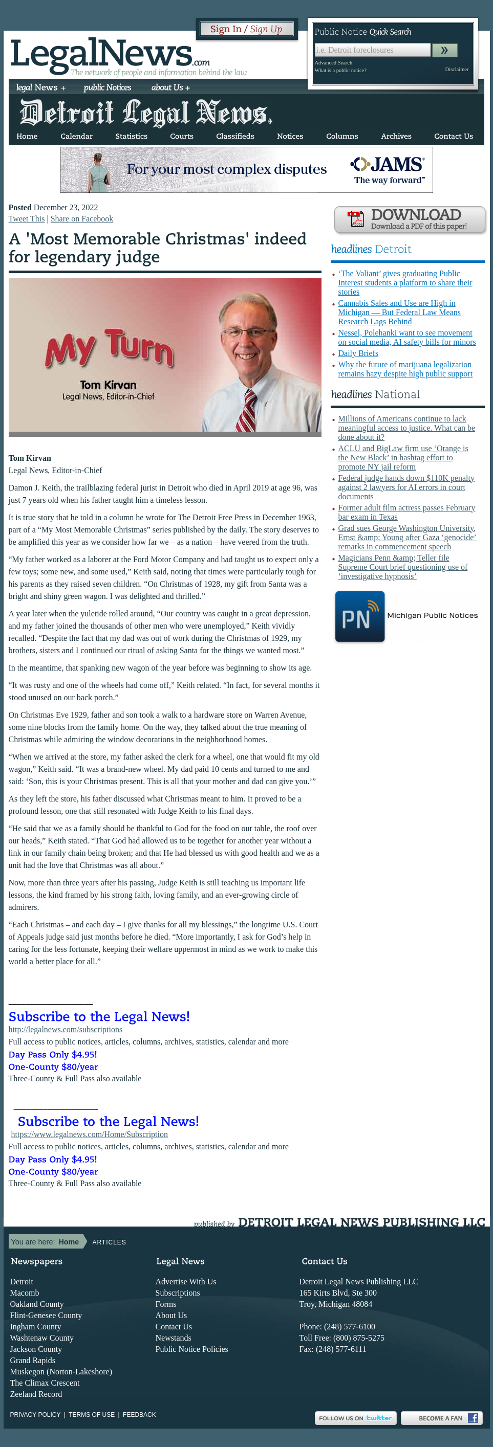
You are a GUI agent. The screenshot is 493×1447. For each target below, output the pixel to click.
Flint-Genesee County (46, 1315)
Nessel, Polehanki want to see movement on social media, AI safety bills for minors (407, 337)
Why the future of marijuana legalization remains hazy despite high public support (405, 369)
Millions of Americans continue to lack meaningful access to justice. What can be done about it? (407, 427)
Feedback (139, 1414)
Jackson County (36, 1349)
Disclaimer (456, 69)
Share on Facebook (82, 218)
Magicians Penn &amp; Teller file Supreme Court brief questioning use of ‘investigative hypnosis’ (403, 567)
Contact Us (174, 1326)
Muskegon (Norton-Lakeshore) (61, 1371)
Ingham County (35, 1326)
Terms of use (92, 1414)
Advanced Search (334, 62)
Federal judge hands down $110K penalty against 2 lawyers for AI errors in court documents (406, 487)
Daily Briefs (358, 353)
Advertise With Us (186, 1281)
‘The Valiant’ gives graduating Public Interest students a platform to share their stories (405, 282)
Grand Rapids (32, 1360)
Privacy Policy (35, 1414)
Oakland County (37, 1304)
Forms (166, 1304)
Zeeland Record (36, 1394)
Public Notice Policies (192, 1349)
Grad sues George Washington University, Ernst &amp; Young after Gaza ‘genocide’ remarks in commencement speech (407, 537)
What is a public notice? (341, 70)
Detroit (21, 1281)
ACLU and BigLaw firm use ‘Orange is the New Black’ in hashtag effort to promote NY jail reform (403, 457)
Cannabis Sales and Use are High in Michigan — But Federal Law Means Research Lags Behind (399, 312)
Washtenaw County (42, 1337)
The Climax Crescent (45, 1382)
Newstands (173, 1337)
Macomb (24, 1292)
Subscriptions (178, 1292)
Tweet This (27, 218)
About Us (171, 1315)
